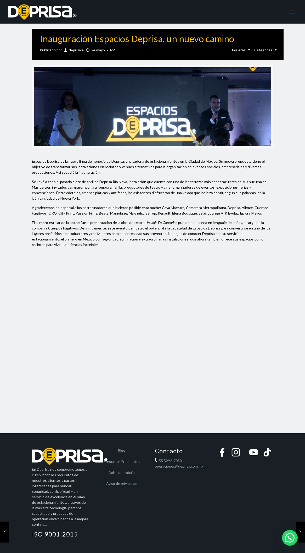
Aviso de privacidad (121, 483)
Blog (121, 450)
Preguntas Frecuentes (121, 461)
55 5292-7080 (170, 460)
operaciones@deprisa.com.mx (179, 466)
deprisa (75, 50)
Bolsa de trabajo (122, 472)
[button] (290, 538)
